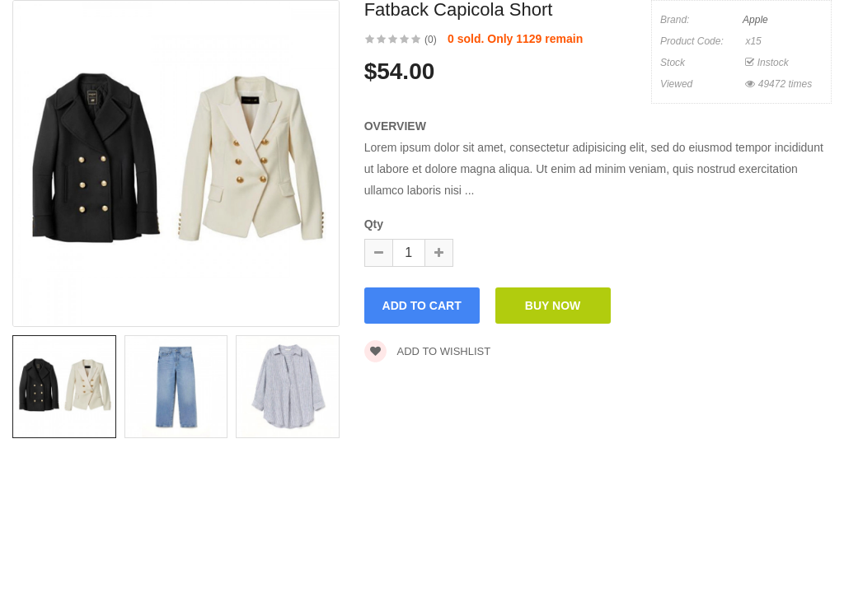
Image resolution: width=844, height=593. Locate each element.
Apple (755, 20)
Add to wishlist (427, 351)
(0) (430, 39)
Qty (373, 224)
